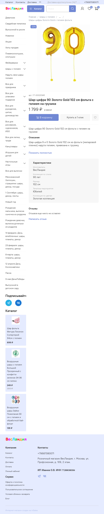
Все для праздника (10, 86)
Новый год (10, 201)
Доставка (32, 2)
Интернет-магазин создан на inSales (21, 510)
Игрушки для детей (11, 154)
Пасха (8, 273)
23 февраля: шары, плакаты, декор (14, 247)
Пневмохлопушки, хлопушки (14, 55)
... (60, 17)
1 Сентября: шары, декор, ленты (14, 194)
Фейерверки (11, 62)
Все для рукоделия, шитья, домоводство (11, 110)
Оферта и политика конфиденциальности (14, 483)
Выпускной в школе (15, 29)
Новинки (9, 35)
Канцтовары (11, 146)
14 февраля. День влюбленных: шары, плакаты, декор (15, 236)
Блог (7, 498)
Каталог (9, 2)
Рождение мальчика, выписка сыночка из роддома (15, 211)
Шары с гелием (47, 16)
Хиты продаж (12, 47)
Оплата (8, 466)
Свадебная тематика (15, 23)
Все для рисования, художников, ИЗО (11, 126)
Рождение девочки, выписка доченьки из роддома (15, 223)
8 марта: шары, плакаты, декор (13, 256)
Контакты (20, 2)
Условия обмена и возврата (17, 494)
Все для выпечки (13, 170)
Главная (32, 16)
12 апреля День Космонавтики (13, 265)
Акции (8, 41)
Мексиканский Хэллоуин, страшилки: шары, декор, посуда (14, 182)
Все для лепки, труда (12, 139)
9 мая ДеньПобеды (14, 279)
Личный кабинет (12, 471)
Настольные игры (11, 163)
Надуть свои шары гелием (14, 76)
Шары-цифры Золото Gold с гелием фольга (50, 20)
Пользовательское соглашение (19, 489)
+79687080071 (91, 2)
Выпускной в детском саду (12, 287)
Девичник (10, 17)
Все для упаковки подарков (10, 96)
